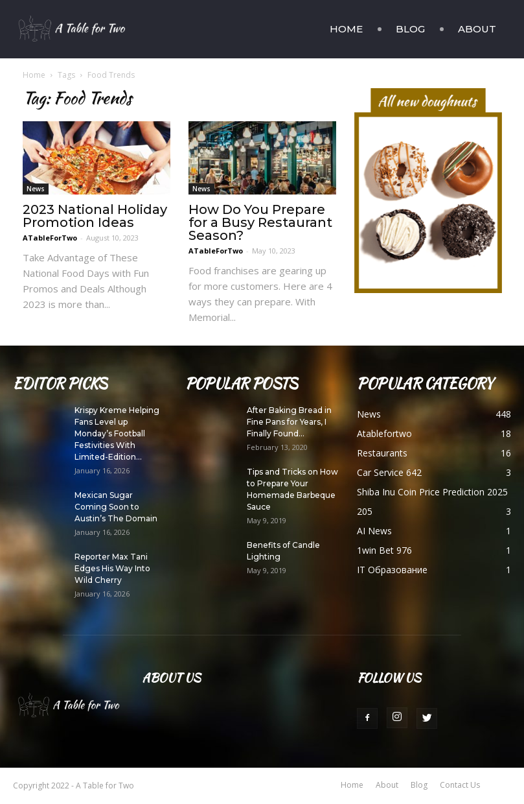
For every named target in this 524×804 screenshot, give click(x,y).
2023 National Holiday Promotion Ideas (95, 216)
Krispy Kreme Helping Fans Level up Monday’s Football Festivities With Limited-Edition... (116, 433)
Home (346, 29)
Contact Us (460, 784)
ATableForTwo (50, 237)
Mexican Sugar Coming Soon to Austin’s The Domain (115, 506)
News (36, 188)
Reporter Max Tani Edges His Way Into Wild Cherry (112, 568)
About (477, 29)
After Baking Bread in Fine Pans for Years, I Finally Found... (289, 421)
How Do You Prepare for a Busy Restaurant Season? (260, 222)
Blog (410, 29)
